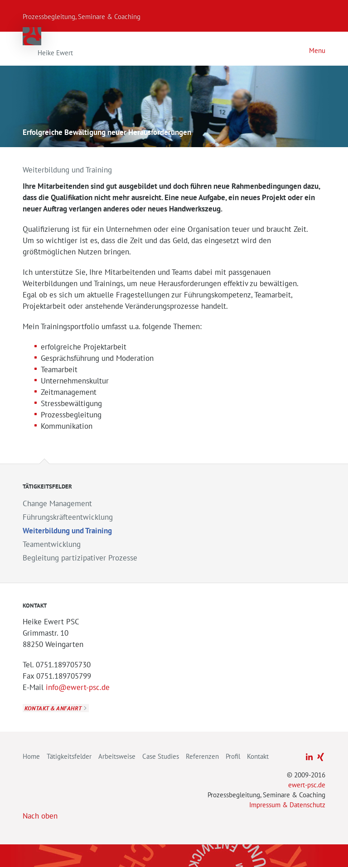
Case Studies (160, 756)
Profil (233, 756)
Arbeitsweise (116, 756)
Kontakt (258, 756)
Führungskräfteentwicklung (68, 517)
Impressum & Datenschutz (287, 804)
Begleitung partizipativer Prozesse (80, 558)
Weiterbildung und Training (67, 531)
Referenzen (202, 756)
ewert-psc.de (306, 785)
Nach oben (40, 816)
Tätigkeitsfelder (69, 756)
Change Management (57, 503)
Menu (317, 50)
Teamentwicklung (52, 544)
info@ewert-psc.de (78, 687)
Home (31, 756)
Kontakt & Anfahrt (53, 708)
